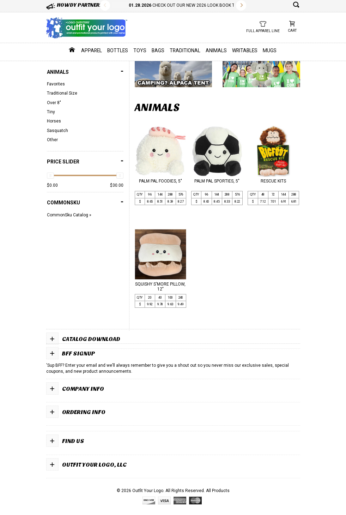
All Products (218, 490)
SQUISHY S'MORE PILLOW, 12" (160, 287)
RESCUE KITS (273, 181)
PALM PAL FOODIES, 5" (160, 181)
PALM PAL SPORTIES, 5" (216, 181)
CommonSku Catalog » (69, 214)
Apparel (91, 50)
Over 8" (54, 102)
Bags (158, 50)
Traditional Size (62, 93)
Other (52, 139)
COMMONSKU (85, 201)
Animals (216, 50)
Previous (105, 5)
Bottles (117, 50)
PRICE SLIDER (85, 160)
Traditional (185, 50)
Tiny (51, 111)
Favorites (56, 84)
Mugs (270, 50)
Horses (54, 121)
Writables (244, 50)
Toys (139, 50)
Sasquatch (57, 130)
